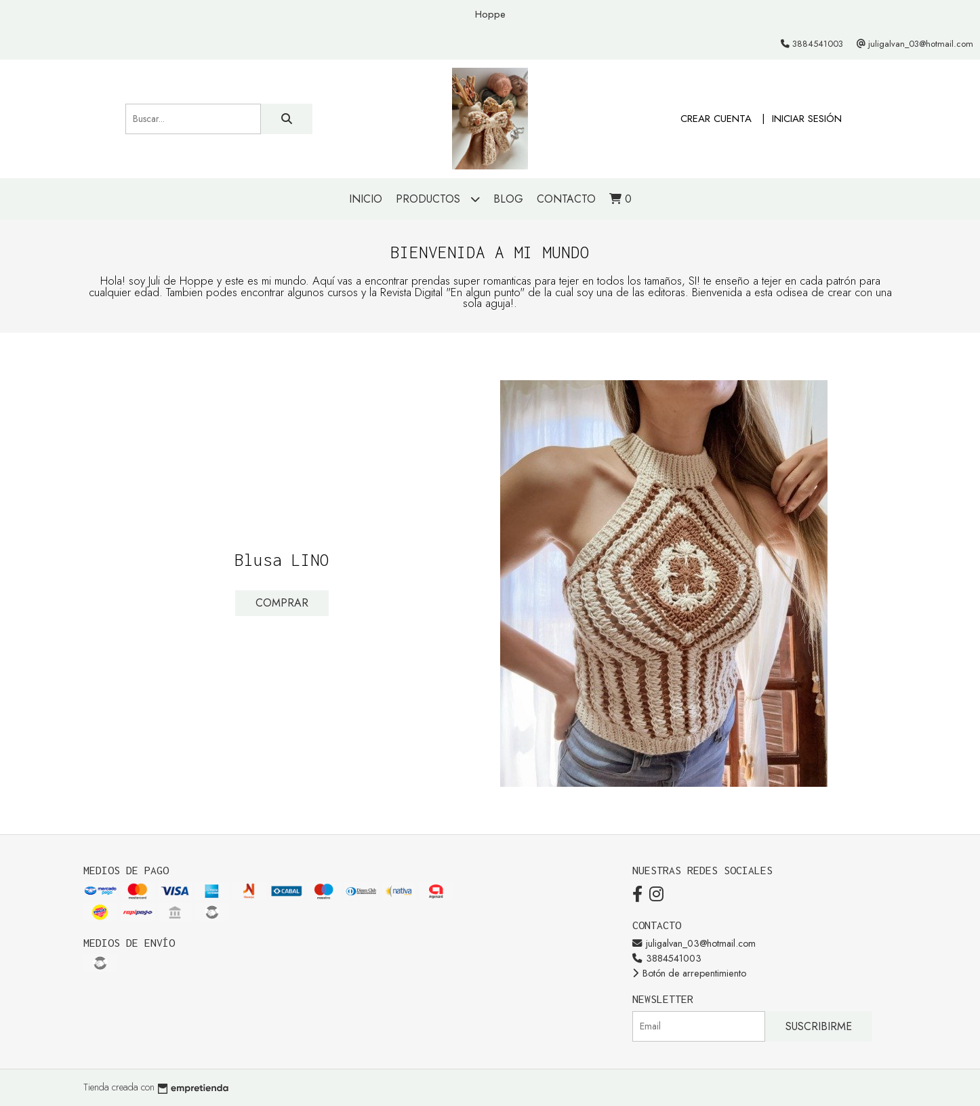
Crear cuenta (716, 118)
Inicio (365, 199)
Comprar (282, 603)
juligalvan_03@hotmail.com (694, 943)
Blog (508, 199)
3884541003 (666, 958)
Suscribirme (818, 1026)
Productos (438, 199)
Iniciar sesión (807, 118)
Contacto (566, 199)
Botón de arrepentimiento (689, 973)
